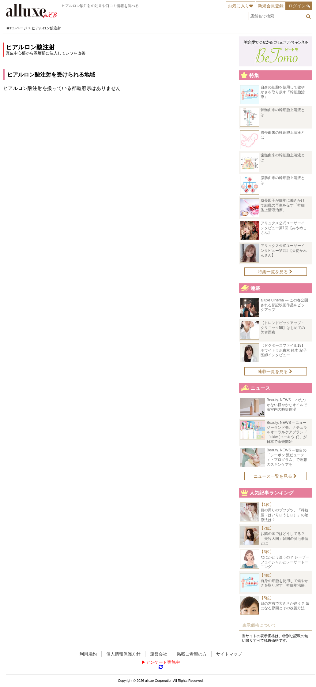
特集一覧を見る (275, 271)
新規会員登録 (271, 5)
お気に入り (238, 5)
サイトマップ (229, 654)
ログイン (297, 5)
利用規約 (88, 654)
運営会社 (158, 654)
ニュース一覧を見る (275, 476)
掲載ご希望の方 (192, 654)
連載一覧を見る (275, 371)
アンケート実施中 (163, 662)
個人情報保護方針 (123, 654)
